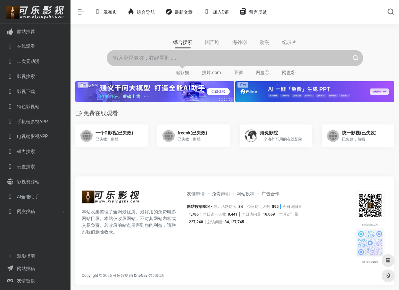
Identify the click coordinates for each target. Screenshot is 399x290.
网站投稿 (245, 193)
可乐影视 (120, 275)
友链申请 (196, 193)
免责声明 (221, 193)
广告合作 (270, 193)
